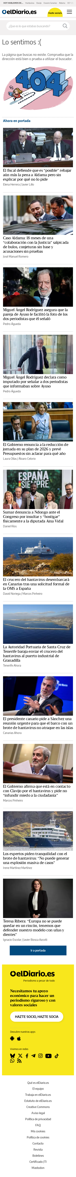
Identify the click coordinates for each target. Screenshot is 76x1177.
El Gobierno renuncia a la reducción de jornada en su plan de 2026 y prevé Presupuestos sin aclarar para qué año (35, 449)
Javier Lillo (28, 184)
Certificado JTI (38, 1161)
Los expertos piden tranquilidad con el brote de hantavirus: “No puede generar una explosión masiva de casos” (36, 858)
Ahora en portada (16, 121)
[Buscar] (65, 26)
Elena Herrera (11, 184)
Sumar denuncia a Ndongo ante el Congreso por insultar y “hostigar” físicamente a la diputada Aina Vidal (33, 516)
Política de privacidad (38, 1119)
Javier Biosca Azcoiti (35, 939)
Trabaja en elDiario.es (38, 1094)
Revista (38, 1149)
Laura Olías (10, 458)
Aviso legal (38, 1113)
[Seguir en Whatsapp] (12, 1060)
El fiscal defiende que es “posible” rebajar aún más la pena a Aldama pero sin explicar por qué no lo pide (37, 174)
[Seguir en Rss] (19, 1060)
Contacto (38, 1143)
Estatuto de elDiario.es (38, 1101)
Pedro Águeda (12, 324)
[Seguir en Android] (12, 1038)
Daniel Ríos (10, 526)
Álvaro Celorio (27, 458)
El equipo (38, 1088)
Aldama (62, 3)
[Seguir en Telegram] (33, 1055)
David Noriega (11, 593)
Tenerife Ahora (12, 665)
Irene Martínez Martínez (17, 868)
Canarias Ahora (12, 733)
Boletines (38, 1155)
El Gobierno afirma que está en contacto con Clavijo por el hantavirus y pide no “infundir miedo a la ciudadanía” (36, 790)
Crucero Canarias (50, 3)
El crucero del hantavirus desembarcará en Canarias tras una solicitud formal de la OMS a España (36, 584)
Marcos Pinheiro (32, 593)
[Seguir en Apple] (19, 1038)
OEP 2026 (71, 3)
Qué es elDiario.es (38, 1082)
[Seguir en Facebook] (27, 1056)
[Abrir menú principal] (69, 12)
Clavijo (39, 3)
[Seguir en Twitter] (20, 1055)
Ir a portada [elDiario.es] (38, 950)
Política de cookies (38, 1137)
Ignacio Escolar (12, 939)
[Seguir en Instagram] (40, 1055)
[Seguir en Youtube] (48, 1056)
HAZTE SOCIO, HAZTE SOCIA (36, 1017)
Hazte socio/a (55, 13)
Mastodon (38, 1167)
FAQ (38, 1125)
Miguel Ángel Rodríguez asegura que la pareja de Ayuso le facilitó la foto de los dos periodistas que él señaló (35, 314)
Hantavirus (29, 3)
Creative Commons (38, 1107)
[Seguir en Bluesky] (12, 1055)
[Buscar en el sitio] (33, 26)
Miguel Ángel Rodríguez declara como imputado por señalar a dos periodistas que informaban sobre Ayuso (35, 381)
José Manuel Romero (15, 256)
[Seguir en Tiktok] (57, 1056)
